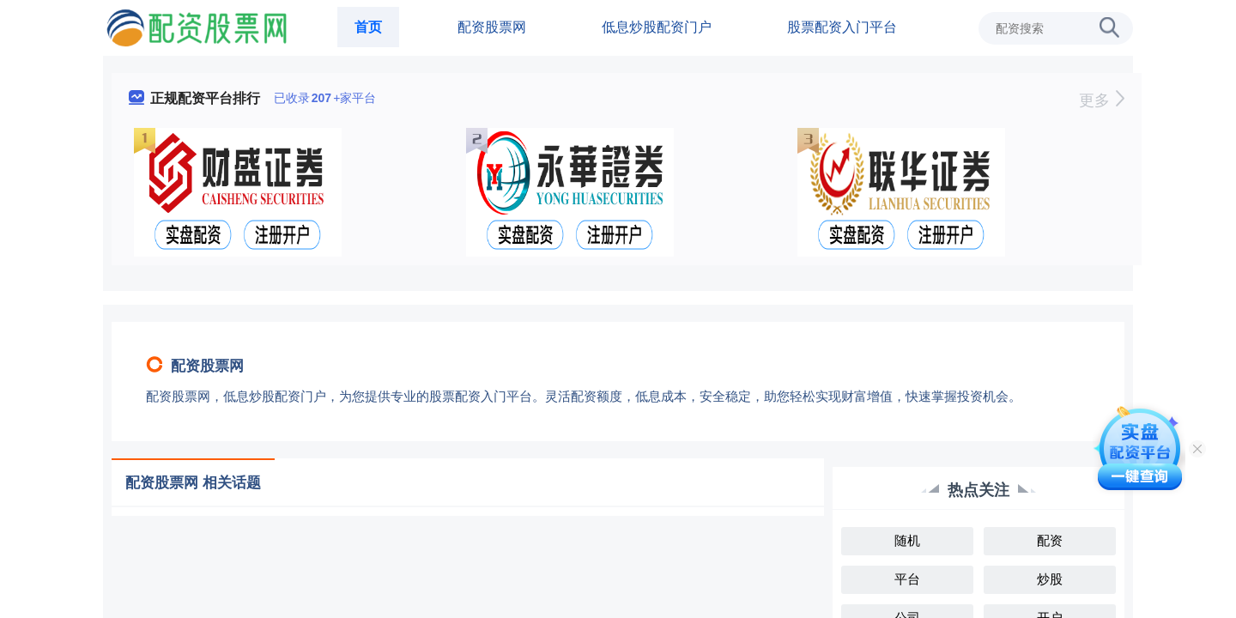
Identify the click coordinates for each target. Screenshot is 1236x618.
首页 (368, 27)
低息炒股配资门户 (657, 27)
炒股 (1050, 579)
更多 (1101, 100)
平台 (907, 579)
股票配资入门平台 (842, 27)
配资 (1050, 540)
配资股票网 (491, 27)
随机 (907, 540)
